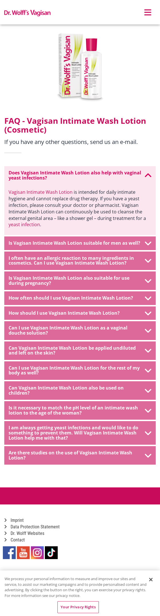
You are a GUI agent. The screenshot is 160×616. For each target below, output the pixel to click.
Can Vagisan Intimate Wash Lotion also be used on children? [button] (80, 390)
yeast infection (24, 224)
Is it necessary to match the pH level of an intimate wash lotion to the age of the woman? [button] (80, 410)
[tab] (80, 175)
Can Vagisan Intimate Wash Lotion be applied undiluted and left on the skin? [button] (80, 350)
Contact (14, 540)
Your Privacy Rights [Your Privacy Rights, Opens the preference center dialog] (78, 606)
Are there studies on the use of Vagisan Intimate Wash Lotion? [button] (80, 455)
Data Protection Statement (32, 527)
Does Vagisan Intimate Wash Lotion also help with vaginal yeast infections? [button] (80, 175)
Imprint (14, 520)
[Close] (151, 579)
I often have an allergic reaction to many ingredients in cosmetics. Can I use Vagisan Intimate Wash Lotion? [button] (80, 260)
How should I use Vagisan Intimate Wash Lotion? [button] (80, 313)
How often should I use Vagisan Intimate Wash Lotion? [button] (80, 298)
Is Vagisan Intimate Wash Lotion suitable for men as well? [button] (80, 243)
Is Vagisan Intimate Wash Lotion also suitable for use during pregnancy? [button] (80, 280)
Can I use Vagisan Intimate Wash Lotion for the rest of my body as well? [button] (80, 370)
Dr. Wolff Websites (24, 533)
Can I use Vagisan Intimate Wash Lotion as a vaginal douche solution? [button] (80, 330)
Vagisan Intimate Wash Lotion (41, 192)
